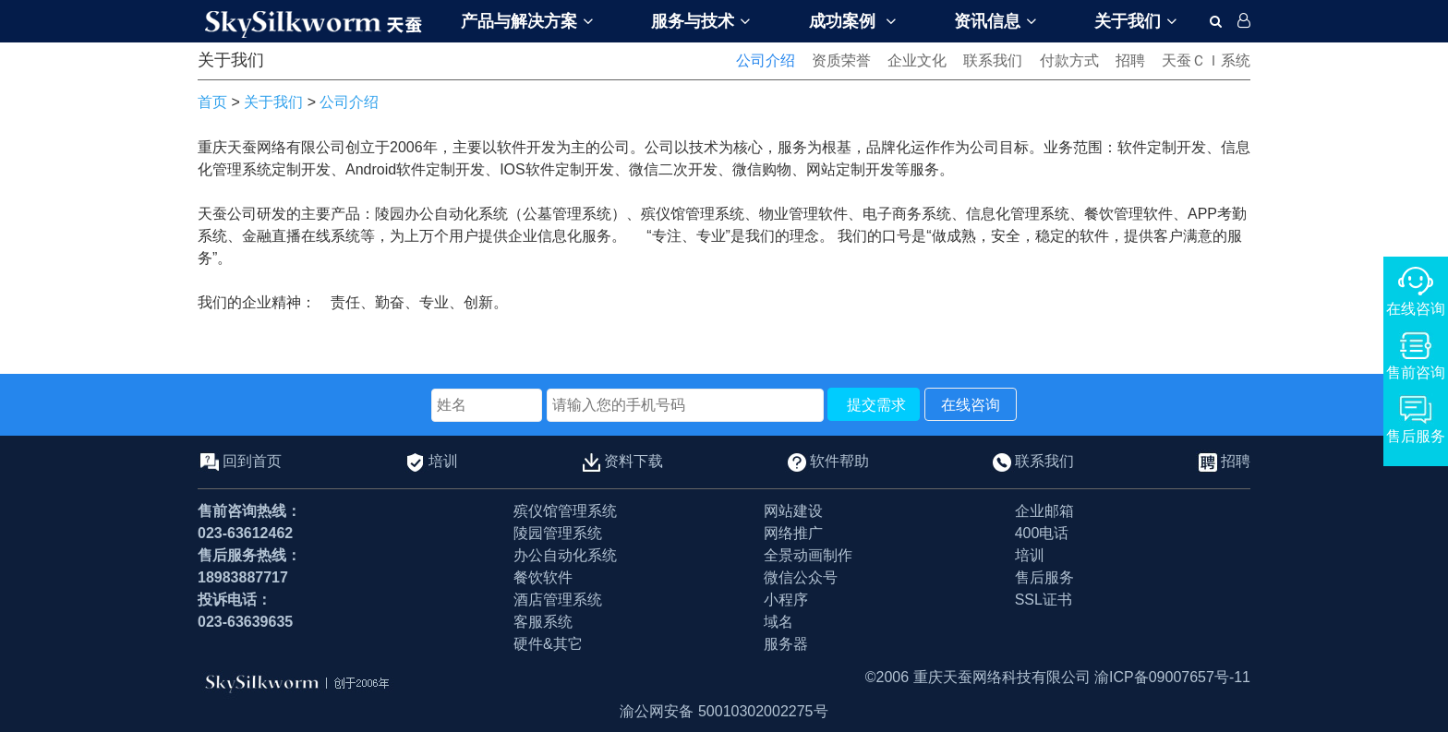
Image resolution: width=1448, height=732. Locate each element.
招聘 (1130, 60)
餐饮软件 (543, 577)
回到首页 (252, 460)
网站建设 (793, 511)
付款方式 (1069, 60)
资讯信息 (995, 21)
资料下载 (633, 460)
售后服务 (1044, 577)
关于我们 (1135, 21)
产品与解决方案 (527, 21)
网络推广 (793, 533)
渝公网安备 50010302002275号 (723, 711)
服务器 (786, 644)
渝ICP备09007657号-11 (1172, 677)
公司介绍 (765, 60)
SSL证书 (1043, 599)
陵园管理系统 (557, 533)
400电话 (1042, 533)
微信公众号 (801, 577)
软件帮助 (839, 460)
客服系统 (543, 622)
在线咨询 (970, 405)
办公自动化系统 (565, 555)
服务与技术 (700, 21)
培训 (443, 460)
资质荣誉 (841, 60)
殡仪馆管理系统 (565, 511)
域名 (778, 622)
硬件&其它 (548, 644)
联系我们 (992, 60)
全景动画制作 (808, 555)
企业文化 (917, 60)
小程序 (786, 599)
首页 (212, 102)
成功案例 (852, 21)
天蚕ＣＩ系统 (1206, 60)
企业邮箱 (1044, 511)
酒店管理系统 (557, 599)
